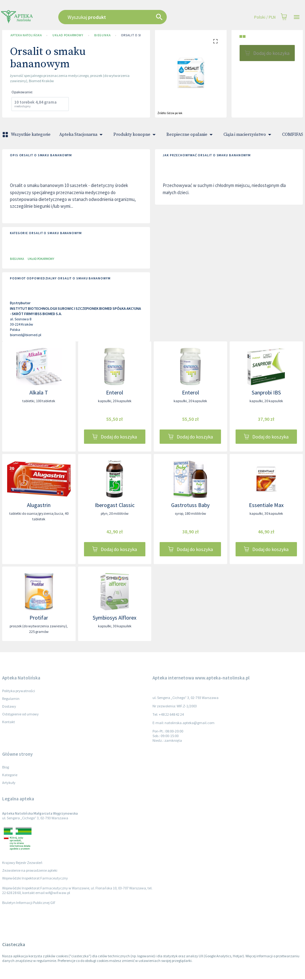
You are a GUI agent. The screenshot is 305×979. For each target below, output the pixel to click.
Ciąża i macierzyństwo (248, 134)
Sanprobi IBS (266, 392)
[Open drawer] (296, 17)
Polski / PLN (265, 17)
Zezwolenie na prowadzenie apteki (29, 870)
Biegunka (102, 35)
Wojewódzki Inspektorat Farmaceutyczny (35, 878)
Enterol (114, 392)
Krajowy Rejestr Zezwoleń (22, 862)
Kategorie (9, 774)
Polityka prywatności (18, 690)
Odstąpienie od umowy (20, 714)
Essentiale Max (266, 505)
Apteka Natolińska (26, 35)
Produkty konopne (135, 134)
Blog (5, 767)
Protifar (38, 617)
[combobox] (128, 17)
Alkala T (38, 392)
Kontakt (8, 721)
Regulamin (11, 698)
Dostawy (9, 706)
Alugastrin (39, 505)
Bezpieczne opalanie (191, 134)
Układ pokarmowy (68, 35)
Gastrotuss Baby (190, 505)
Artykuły (8, 782)
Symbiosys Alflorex (114, 617)
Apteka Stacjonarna (81, 134)
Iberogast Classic (115, 505)
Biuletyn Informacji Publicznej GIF (28, 902)
